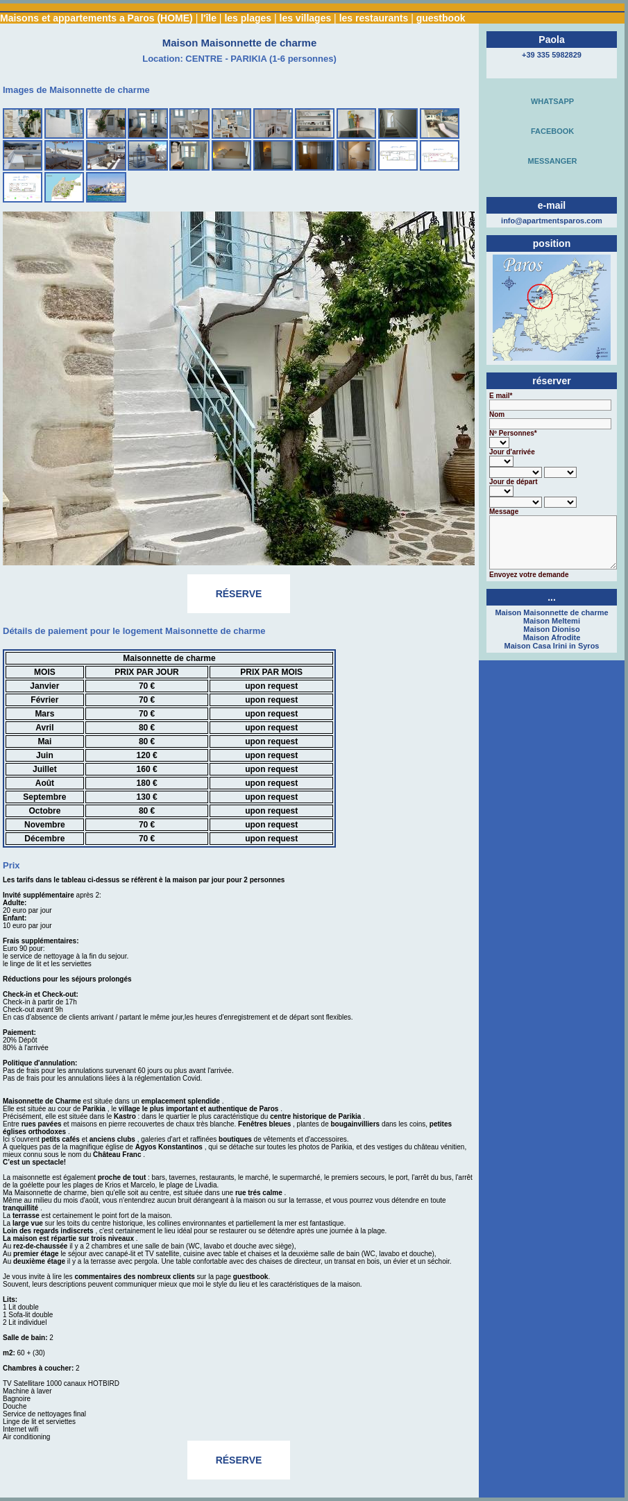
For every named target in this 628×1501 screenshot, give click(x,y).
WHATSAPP (550, 101)
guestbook (441, 18)
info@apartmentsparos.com (551, 220)
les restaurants (374, 18)
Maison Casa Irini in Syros (552, 646)
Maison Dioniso (551, 629)
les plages (247, 18)
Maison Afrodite (552, 637)
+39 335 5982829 (552, 55)
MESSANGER (550, 161)
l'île (209, 18)
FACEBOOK (550, 131)
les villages (306, 18)
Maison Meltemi (551, 621)
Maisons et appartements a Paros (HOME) (96, 18)
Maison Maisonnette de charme (551, 612)
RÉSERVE (239, 599)
